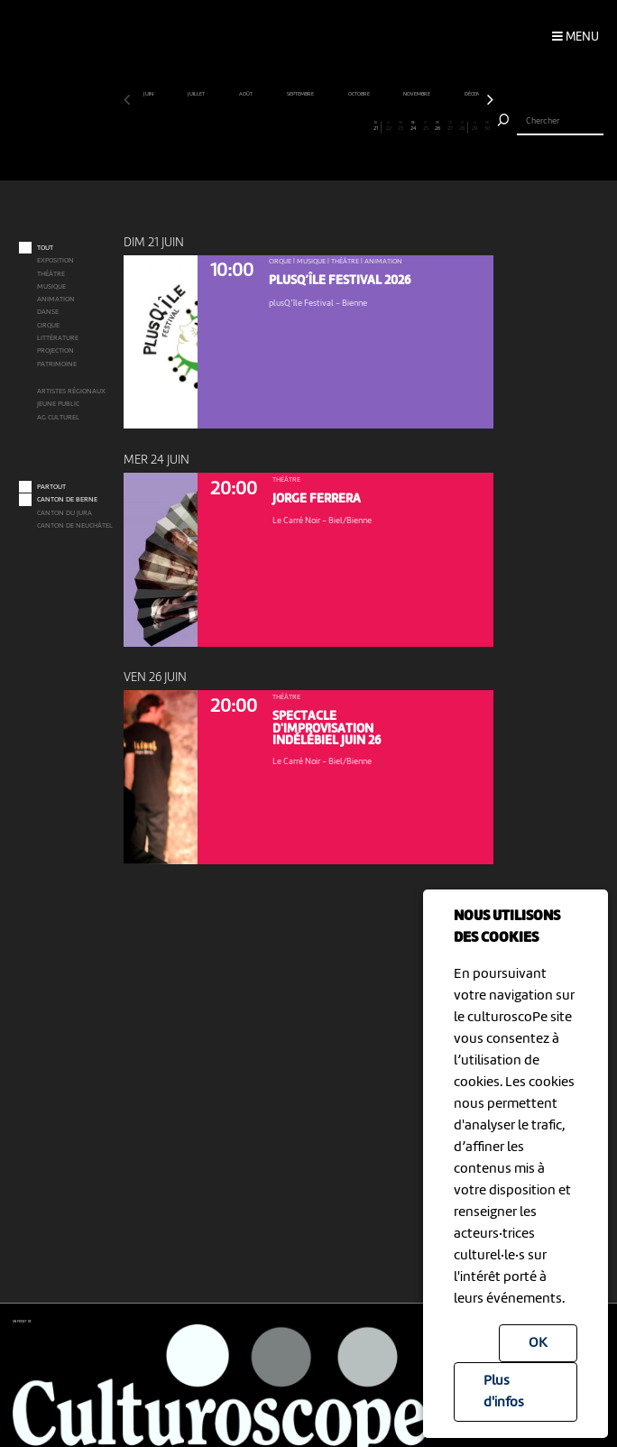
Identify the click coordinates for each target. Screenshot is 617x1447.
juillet (197, 94)
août (246, 94)
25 (425, 126)
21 (376, 126)
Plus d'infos (503, 1392)
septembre (301, 94)
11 (252, 126)
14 (289, 126)
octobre (359, 94)
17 (326, 126)
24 (413, 126)
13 (277, 126)
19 (351, 126)
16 (314, 126)
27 (450, 126)
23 (400, 126)
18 (339, 126)
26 (437, 126)
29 (474, 126)
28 (462, 126)
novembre (417, 94)
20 (363, 126)
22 (388, 126)
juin (148, 94)
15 (302, 126)
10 (240, 126)
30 (487, 126)
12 (265, 126)
